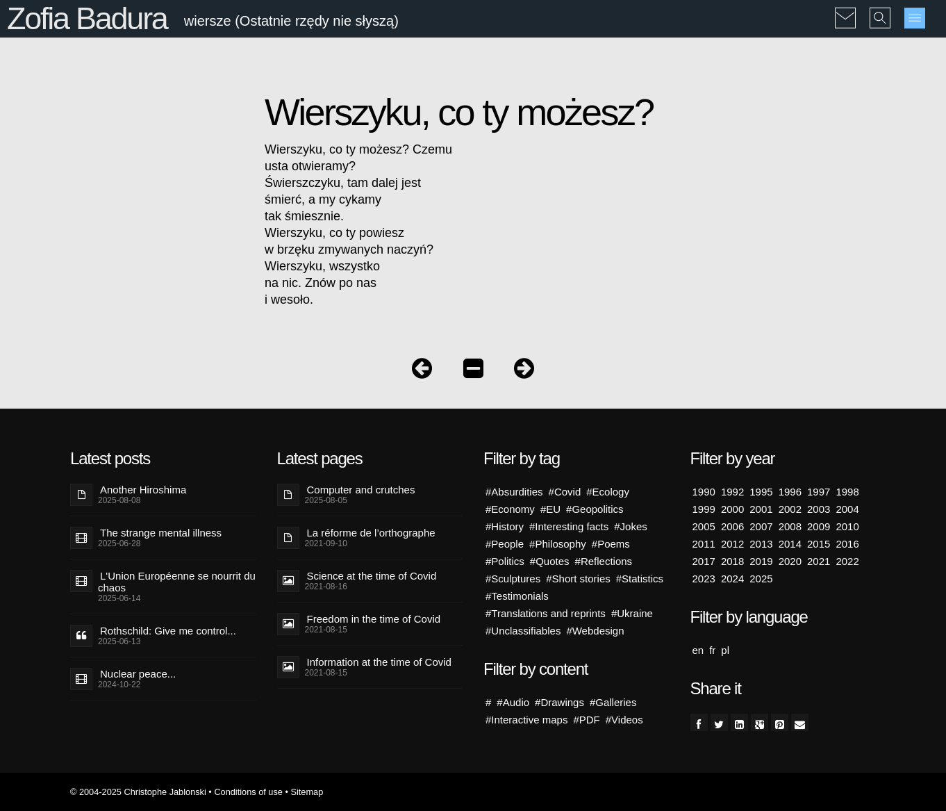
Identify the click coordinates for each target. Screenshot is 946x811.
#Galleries (613, 702)
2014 (790, 544)
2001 (760, 509)
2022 (847, 561)
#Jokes (630, 526)
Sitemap (306, 792)
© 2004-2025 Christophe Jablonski (138, 792)
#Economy (510, 509)
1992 (732, 492)
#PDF (586, 720)
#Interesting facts (568, 526)
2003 (818, 509)
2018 (732, 561)
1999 (703, 509)
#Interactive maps (526, 720)
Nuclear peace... (138, 674)
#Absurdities (514, 492)
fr (712, 650)
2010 (847, 526)
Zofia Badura (87, 18)
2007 (760, 526)
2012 (732, 544)
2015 (818, 544)
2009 (818, 526)
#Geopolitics (595, 509)
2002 (790, 509)
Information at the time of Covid (379, 662)
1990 (703, 492)
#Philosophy (557, 544)
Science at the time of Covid (372, 576)
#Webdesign (595, 631)
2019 (760, 561)
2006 (732, 526)
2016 (847, 544)
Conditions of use (248, 792)
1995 (760, 492)
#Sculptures (513, 578)
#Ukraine (632, 613)
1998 (847, 492)
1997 (818, 492)
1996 (790, 492)
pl (725, 650)
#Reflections (604, 561)
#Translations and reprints (546, 613)
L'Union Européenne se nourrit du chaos (177, 581)
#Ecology (607, 492)
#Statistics (639, 578)
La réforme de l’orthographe (371, 533)
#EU (550, 509)
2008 (790, 526)
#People (505, 544)
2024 (732, 578)
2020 (790, 561)
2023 (703, 578)
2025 (760, 578)
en (698, 650)
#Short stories (578, 578)
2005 (703, 526)
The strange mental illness (161, 533)
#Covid (565, 492)
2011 (703, 544)
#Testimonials (517, 596)
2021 (818, 561)
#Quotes (550, 561)
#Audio (513, 702)
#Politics (505, 561)
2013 (760, 544)
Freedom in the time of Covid (374, 619)
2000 (732, 509)
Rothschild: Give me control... (168, 631)
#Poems (611, 544)
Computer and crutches (361, 489)
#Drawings (559, 702)
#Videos (624, 720)
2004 (847, 509)
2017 (703, 561)
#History (505, 526)
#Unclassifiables (523, 631)
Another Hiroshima (143, 489)
